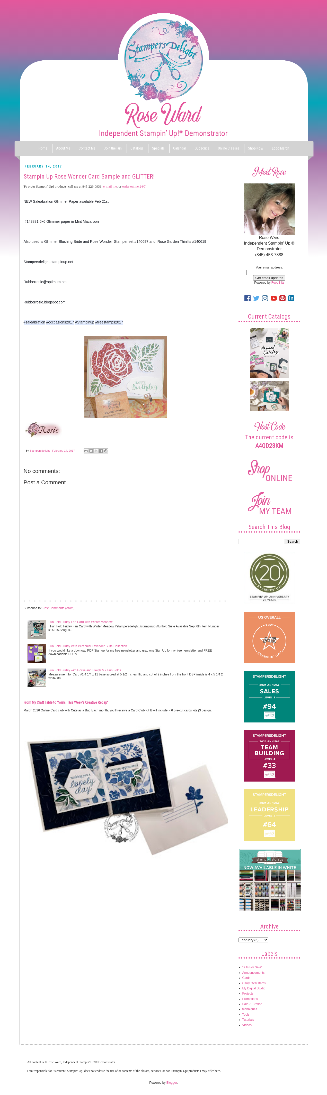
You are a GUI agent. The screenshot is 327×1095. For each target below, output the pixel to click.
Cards (246, 978)
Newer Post (33, 600)
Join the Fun (113, 148)
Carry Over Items (254, 983)
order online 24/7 (134, 186)
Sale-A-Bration (252, 1004)
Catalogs (137, 148)
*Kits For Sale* (252, 967)
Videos (247, 1025)
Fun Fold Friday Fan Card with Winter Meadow (80, 622)
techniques (249, 1009)
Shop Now (255, 148)
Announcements (253, 973)
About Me (63, 148)
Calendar (179, 148)
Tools (246, 1014)
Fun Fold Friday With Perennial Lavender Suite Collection (87, 646)
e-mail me (110, 186)
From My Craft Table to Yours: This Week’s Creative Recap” (66, 702)
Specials (158, 148)
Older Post (219, 600)
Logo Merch (280, 148)
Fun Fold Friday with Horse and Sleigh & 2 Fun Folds (84, 670)
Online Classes (229, 148)
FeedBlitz (277, 282)
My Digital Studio (254, 988)
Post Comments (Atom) (58, 608)
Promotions (250, 999)
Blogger (171, 1082)
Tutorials (248, 1020)
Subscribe (202, 148)
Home (43, 148)
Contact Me (87, 148)
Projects (247, 993)
